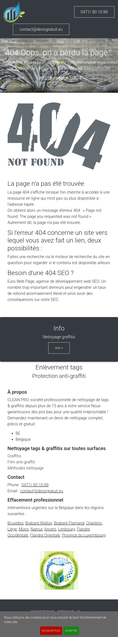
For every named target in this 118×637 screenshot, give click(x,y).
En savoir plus (51, 630)
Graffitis (14, 455)
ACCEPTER (71, 630)
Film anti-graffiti (21, 462)
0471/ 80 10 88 (94, 11)
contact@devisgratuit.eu (41, 29)
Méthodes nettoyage (25, 468)
